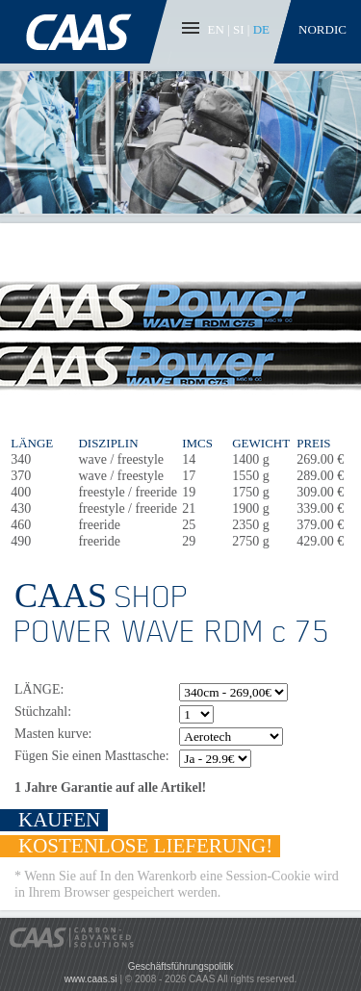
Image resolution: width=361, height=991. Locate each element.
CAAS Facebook (23, 967)
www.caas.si (90, 979)
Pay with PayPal (254, 938)
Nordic (322, 29)
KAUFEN (59, 820)
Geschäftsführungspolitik (181, 966)
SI (239, 29)
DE (261, 29)
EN (216, 29)
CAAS (85, 32)
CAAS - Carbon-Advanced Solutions (72, 937)
